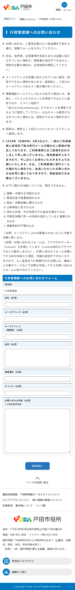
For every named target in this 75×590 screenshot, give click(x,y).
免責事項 (8, 505)
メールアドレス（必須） (17, 311)
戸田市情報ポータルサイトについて (40, 494)
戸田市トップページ (27, 19)
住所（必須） (11, 344)
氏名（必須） (11, 297)
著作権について (24, 505)
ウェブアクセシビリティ (16, 500)
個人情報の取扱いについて (47, 500)
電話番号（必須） (14, 371)
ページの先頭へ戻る (37, 480)
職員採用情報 (10, 494)
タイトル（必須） (14, 386)
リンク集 (40, 505)
